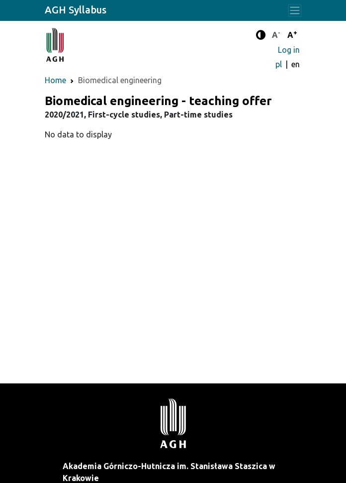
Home (55, 80)
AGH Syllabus (75, 9)
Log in (289, 49)
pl (279, 64)
